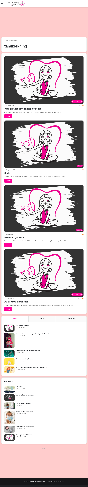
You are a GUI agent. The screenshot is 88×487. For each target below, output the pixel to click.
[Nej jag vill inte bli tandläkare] (9, 418)
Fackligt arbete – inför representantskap (28, 351)
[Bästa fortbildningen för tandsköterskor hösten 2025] (9, 370)
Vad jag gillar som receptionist (25, 395)
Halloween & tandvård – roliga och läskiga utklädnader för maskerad (36, 334)
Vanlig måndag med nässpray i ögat (27, 108)
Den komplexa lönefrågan (23, 404)
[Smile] (44, 144)
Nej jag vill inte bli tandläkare (24, 412)
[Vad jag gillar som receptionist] (9, 398)
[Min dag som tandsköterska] (9, 437)
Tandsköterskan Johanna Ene (55, 481)
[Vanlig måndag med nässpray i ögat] (44, 80)
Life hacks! (19, 387)
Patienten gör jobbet (17, 237)
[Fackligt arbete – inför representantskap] (9, 353)
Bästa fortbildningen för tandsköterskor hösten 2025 (31, 367)
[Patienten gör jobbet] (44, 208)
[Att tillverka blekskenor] (44, 273)
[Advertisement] (44, 21)
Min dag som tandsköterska (24, 435)
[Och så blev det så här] (9, 328)
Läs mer (8, 116)
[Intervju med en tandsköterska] (9, 429)
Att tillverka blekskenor (19, 301)
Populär (42, 318)
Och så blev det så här (22, 325)
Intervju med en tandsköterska (25, 427)
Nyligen (15, 318)
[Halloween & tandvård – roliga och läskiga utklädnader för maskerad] (9, 341)
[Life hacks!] (9, 389)
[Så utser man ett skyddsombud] (9, 361)
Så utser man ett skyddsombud (25, 359)
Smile (8, 172)
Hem (6, 40)
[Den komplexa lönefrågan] (9, 406)
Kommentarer (71, 318)
